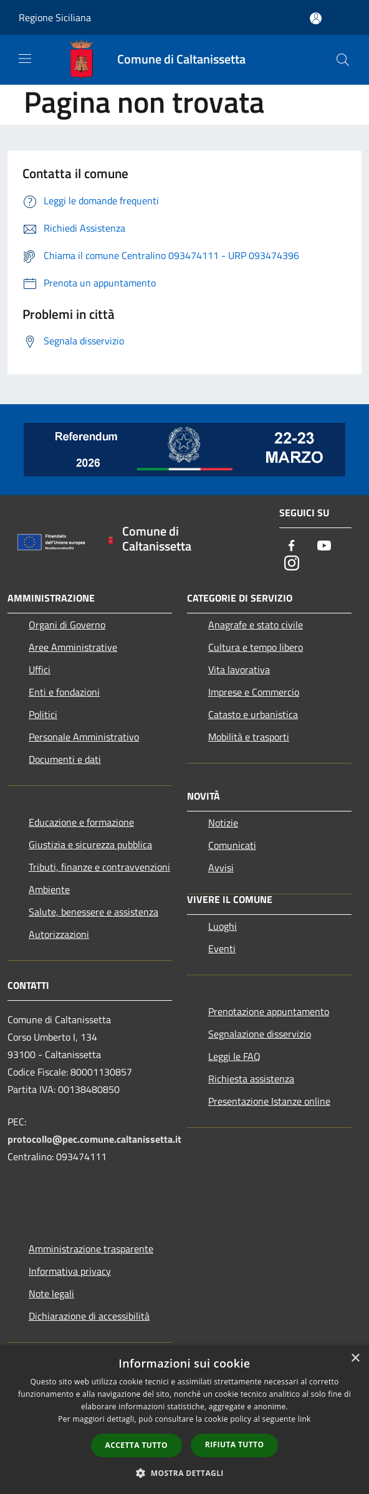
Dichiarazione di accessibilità (89, 1315)
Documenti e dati (65, 759)
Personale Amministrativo (84, 736)
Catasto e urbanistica (253, 714)
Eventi (222, 948)
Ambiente (49, 889)
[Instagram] (291, 564)
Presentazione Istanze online (269, 1101)
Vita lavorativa (239, 669)
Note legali (51, 1293)
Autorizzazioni (59, 934)
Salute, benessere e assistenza (93, 911)
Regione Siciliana (55, 17)
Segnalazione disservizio (259, 1033)
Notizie (223, 822)
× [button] (355, 1358)
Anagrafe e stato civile (255, 624)
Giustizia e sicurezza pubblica (90, 844)
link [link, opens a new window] (304, 1419)
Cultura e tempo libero (255, 647)
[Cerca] (342, 59)
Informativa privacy (70, 1271)
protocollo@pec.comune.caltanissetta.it (94, 1139)
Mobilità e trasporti (248, 736)
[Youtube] (324, 546)
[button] (184, 1473)
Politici (43, 714)
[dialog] (184, 1419)
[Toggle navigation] (24, 58)
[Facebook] (291, 546)
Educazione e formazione (81, 822)
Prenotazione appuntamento (268, 1011)
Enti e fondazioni (64, 691)
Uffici (39, 669)
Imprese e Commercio (253, 691)
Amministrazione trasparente (91, 1248)
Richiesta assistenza (251, 1078)
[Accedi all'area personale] (316, 18)
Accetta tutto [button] (136, 1445)
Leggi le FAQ (234, 1056)
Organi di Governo (67, 624)
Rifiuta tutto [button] (234, 1444)
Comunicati (232, 845)
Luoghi (222, 926)
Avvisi (221, 867)
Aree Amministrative (73, 647)
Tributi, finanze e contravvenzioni (99, 866)
